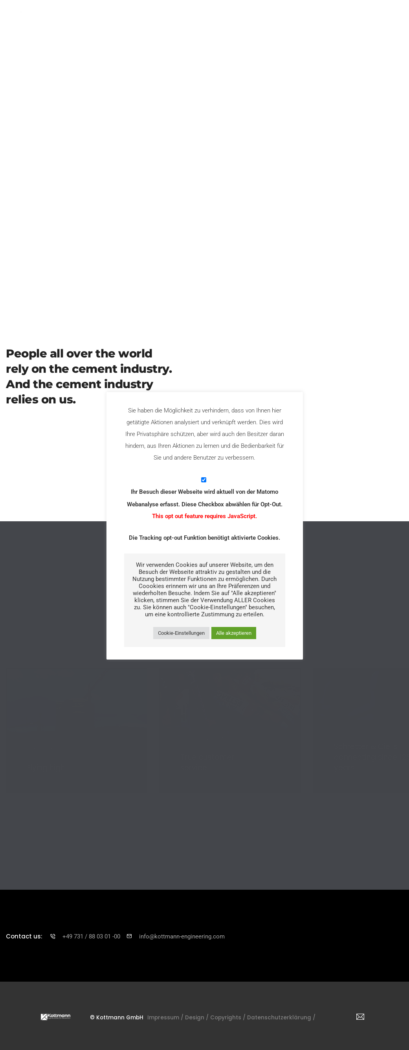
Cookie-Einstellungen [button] (181, 633)
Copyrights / (242, 1014)
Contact (338, 20)
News (275, 20)
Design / (208, 1014)
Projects (201, 20)
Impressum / (173, 1014)
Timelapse (240, 20)
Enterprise (126, 20)
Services (165, 20)
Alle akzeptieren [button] (233, 633)
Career (304, 20)
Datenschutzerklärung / (300, 1014)
